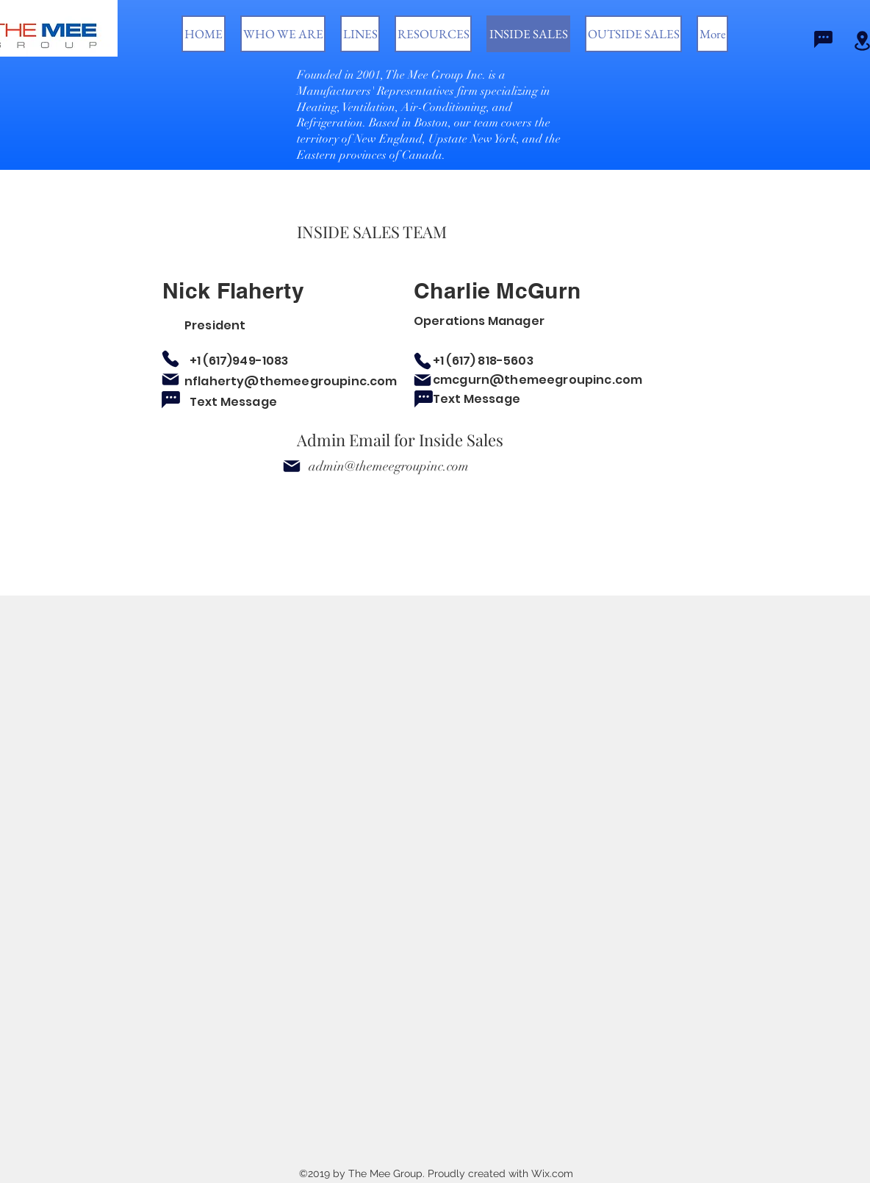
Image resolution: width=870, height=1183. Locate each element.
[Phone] (170, 358)
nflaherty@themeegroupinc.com (290, 381)
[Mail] (170, 379)
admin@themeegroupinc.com (389, 466)
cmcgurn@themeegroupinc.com (537, 379)
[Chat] (823, 39)
